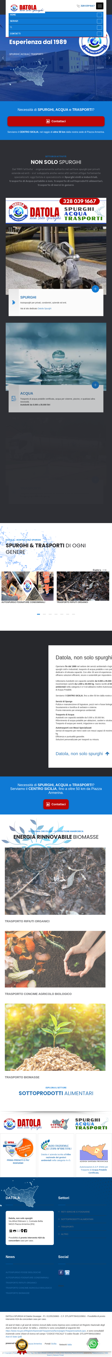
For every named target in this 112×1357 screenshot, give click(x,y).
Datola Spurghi (44, 306)
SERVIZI (14, 21)
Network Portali (58, 1355)
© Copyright (7, 1353)
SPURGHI (28, 294)
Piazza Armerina (34, 1349)
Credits (57, 1353)
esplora (99, 570)
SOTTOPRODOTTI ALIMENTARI (77, 1219)
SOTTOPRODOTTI (56, 1093)
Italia (69, 1349)
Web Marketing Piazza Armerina (72, 1353)
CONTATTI (15, 33)
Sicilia (53, 1349)
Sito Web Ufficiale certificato (44, 1353)
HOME (13, 15)
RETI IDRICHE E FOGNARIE (75, 1211)
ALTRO (64, 1234)
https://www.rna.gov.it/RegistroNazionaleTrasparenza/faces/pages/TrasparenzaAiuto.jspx (46, 1331)
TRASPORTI (67, 1226)
